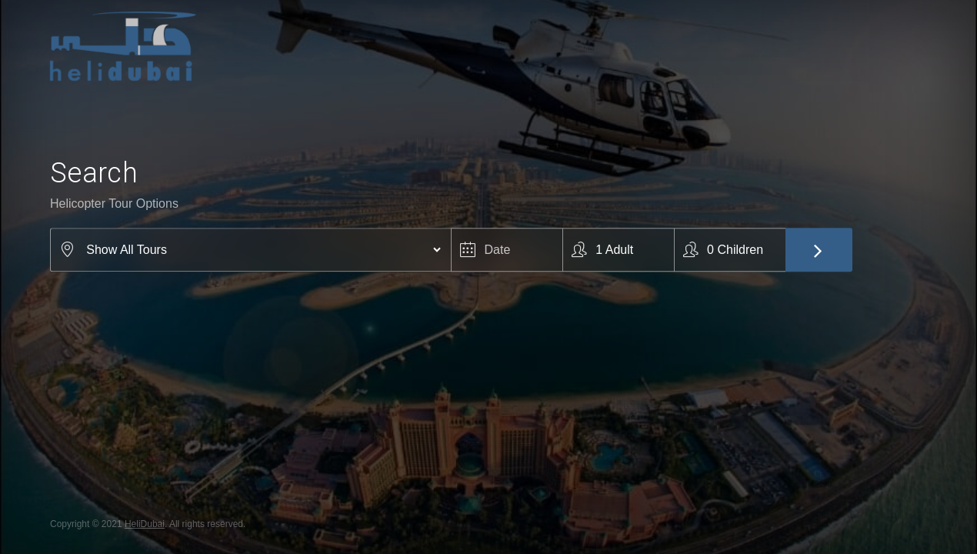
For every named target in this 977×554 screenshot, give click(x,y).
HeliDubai (145, 524)
